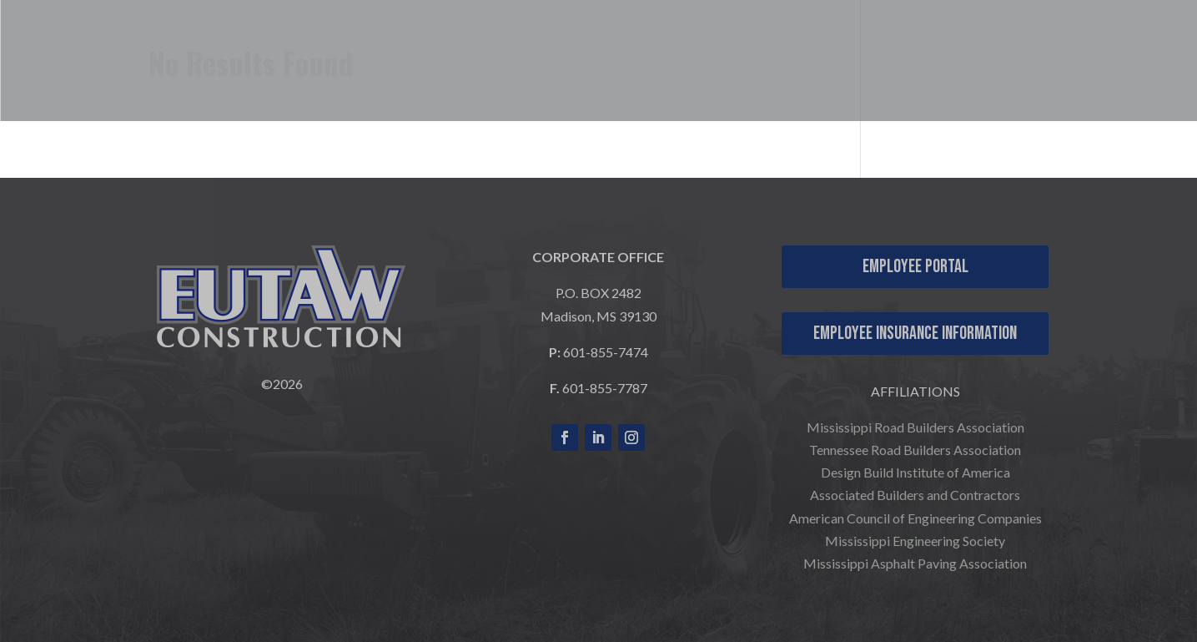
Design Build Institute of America (915, 472)
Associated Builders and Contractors (915, 495)
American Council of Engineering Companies (915, 518)
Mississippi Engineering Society (915, 540)
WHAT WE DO (727, 51)
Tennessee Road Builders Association (915, 449)
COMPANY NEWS (1103, 76)
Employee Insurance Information (915, 333)
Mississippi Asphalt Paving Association (915, 563)
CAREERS (1005, 51)
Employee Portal (915, 266)
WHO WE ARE (579, 51)
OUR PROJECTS (866, 51)
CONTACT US (1118, 51)
